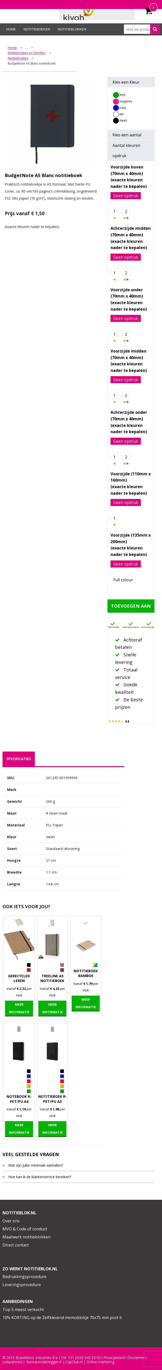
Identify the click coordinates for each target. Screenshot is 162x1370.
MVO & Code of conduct (25, 1229)
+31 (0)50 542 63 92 (84, 1358)
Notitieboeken (37, 29)
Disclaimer (136, 1358)
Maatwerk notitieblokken (26, 1237)
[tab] (19, 759)
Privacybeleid (114, 1358)
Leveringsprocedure (22, 1284)
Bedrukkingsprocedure (24, 1276)
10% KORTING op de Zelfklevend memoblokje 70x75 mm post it (62, 1317)
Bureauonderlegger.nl (44, 1362)
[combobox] (142, 29)
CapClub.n (74, 1362)
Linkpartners (13, 1362)
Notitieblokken (72, 29)
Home (11, 29)
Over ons (11, 1221)
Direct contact (16, 1245)
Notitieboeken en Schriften (27, 53)
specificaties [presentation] (18, 758)
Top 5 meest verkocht (23, 1309)
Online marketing (100, 1362)
